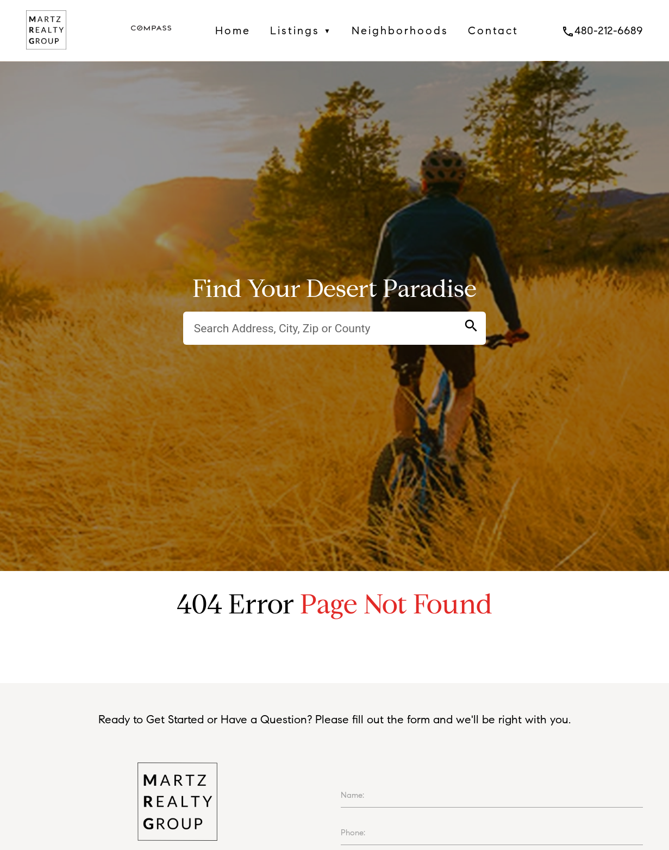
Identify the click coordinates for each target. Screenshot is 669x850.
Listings (301, 30)
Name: (352, 795)
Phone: (353, 832)
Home (233, 30)
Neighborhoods (400, 30)
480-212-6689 (602, 30)
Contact (493, 30)
